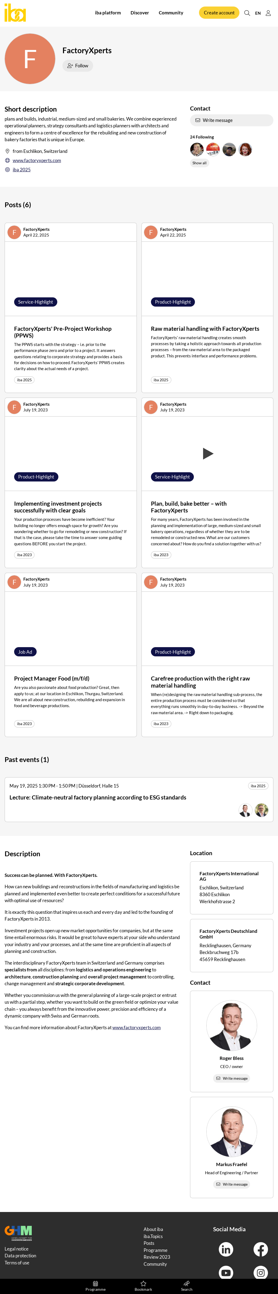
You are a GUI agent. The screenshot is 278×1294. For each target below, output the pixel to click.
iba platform (108, 13)
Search (186, 1286)
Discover (140, 13)
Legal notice (17, 1249)
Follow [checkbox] (78, 65)
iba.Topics (153, 1236)
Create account (219, 13)
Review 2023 (157, 1257)
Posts (149, 1243)
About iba (153, 1229)
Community (171, 13)
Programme (95, 1286)
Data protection (20, 1255)
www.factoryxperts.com (33, 160)
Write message (214, 120)
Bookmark (143, 1286)
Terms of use (17, 1262)
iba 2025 (18, 169)
